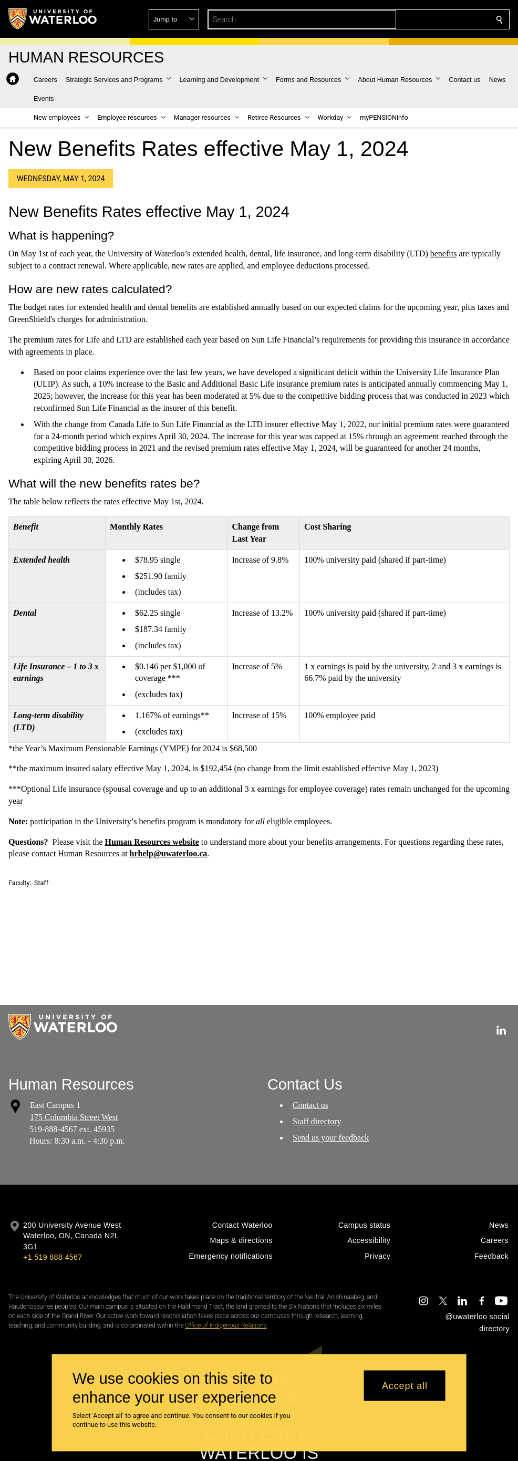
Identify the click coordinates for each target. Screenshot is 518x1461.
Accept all (405, 1385)
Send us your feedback (331, 1137)
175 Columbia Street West (74, 1117)
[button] (423, 19)
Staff (41, 883)
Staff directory (317, 1121)
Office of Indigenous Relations (225, 1325)
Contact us (310, 1105)
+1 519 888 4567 (52, 1257)
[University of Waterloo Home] (53, 18)
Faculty (18, 883)
